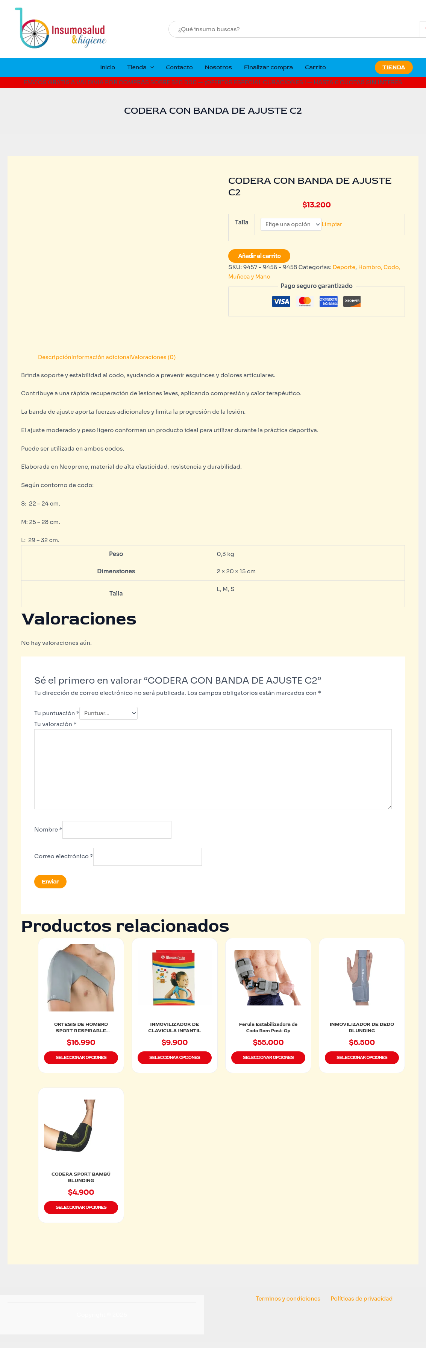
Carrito (315, 67)
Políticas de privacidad (360, 1304)
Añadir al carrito (259, 256)
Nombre (48, 834)
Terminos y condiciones (289, 1304)
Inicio (107, 67)
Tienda (140, 67)
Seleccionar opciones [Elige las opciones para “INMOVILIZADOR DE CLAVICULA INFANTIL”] (174, 1065)
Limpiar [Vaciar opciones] (335, 224)
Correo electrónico (63, 861)
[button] (150, 67)
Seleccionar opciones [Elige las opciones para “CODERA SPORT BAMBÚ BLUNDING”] (81, 1214)
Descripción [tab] (55, 357)
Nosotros (218, 67)
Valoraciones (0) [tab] (158, 357)
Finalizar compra (268, 67)
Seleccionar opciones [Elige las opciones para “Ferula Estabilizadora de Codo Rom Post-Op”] (268, 1065)
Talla (241, 222)
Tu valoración (55, 724)
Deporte (344, 267)
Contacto (179, 67)
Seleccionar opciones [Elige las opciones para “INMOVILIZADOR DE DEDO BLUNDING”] (362, 1065)
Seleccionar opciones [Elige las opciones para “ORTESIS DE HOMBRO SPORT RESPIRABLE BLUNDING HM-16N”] (81, 1065)
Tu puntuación (56, 713)
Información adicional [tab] (104, 357)
